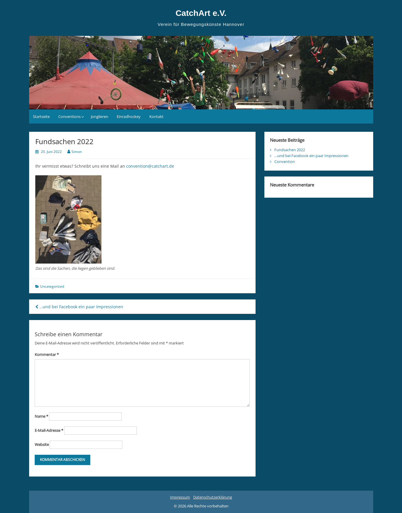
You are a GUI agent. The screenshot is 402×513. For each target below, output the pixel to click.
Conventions (69, 116)
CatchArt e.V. (201, 13)
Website (42, 444)
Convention (284, 161)
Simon (76, 151)
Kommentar (47, 354)
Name (41, 416)
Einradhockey (129, 116)
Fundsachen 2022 (289, 149)
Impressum (180, 497)
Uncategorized (52, 286)
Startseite (41, 116)
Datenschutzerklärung (212, 497)
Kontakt (156, 116)
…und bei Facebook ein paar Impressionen (79, 306)
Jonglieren (99, 116)
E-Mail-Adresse (49, 430)
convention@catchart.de (150, 166)
